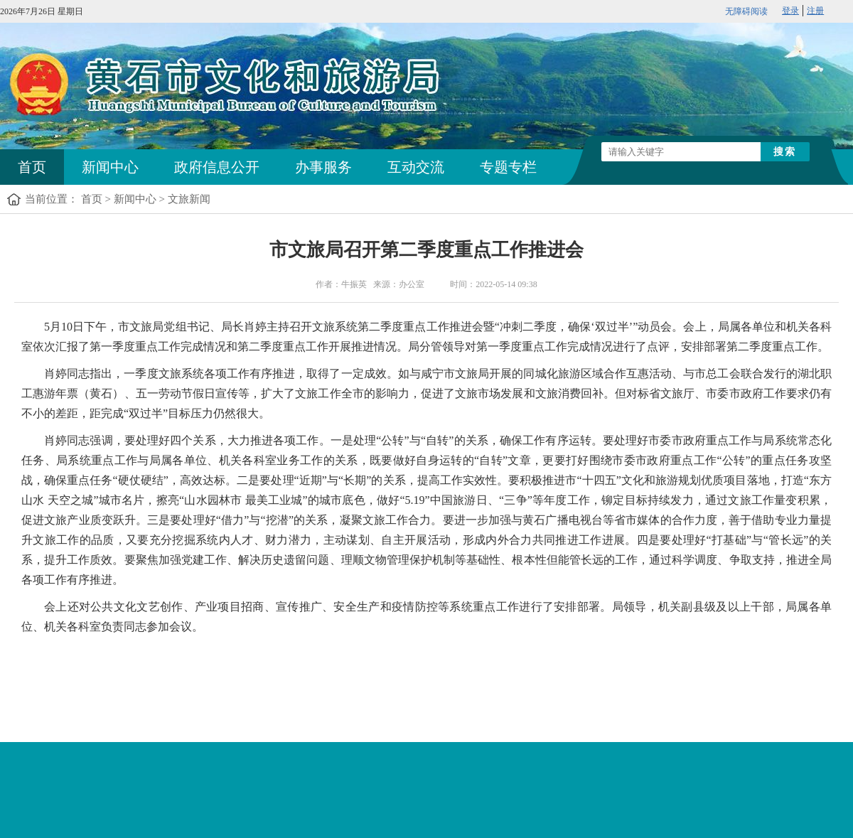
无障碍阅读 (746, 11)
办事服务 (323, 167)
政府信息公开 (216, 167)
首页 (32, 167)
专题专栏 (508, 167)
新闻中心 (110, 167)
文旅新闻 (189, 199)
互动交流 (415, 167)
